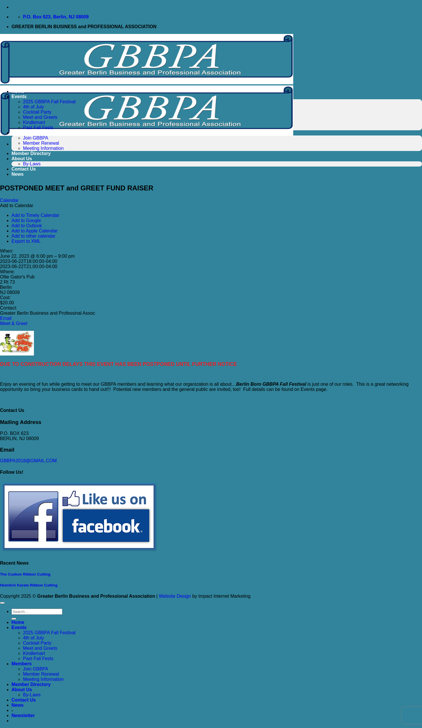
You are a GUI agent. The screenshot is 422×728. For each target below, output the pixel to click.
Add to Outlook (26, 225)
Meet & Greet (13, 323)
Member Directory (31, 153)
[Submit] (13, 619)
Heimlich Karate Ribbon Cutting (28, 585)
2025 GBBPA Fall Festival (49, 101)
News (17, 174)
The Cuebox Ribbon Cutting (25, 574)
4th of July (33, 106)
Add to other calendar (33, 236)
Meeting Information (43, 148)
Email (5, 318)
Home (17, 91)
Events (18, 96)
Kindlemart (34, 122)
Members (21, 132)
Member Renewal (41, 143)
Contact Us (23, 169)
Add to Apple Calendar (34, 230)
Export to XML (26, 241)
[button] (16, 205)
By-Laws (32, 163)
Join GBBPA (35, 137)
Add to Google (26, 220)
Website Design (175, 596)
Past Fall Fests (38, 127)
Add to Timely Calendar (35, 215)
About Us (21, 158)
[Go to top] (2, 603)
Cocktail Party (37, 112)
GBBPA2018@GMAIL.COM (28, 460)
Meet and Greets (40, 117)
